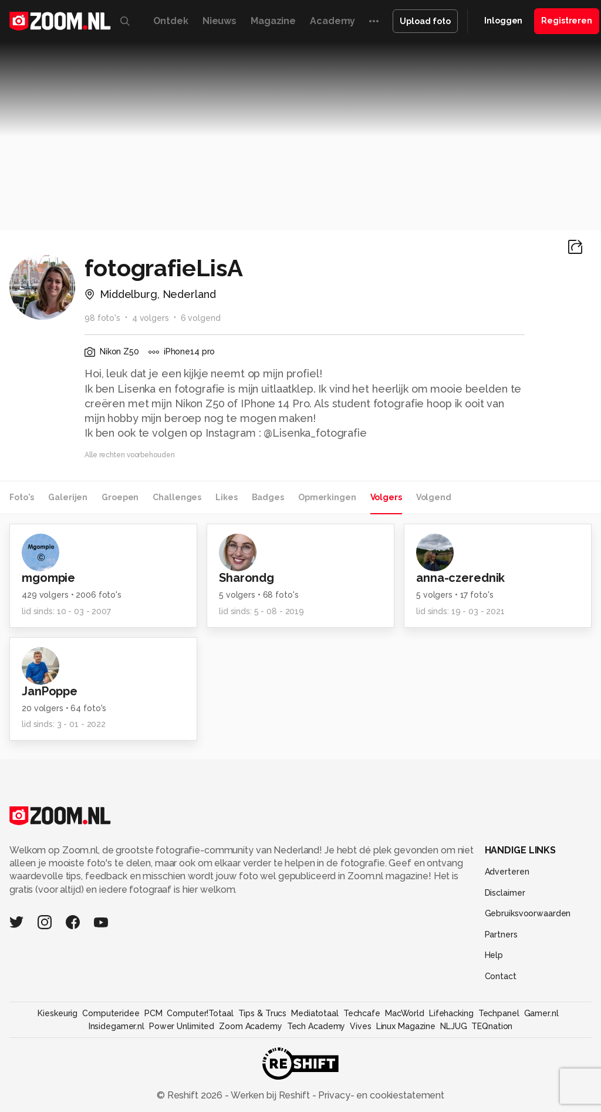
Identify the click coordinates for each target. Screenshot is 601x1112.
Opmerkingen (327, 497)
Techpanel (498, 1013)
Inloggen (503, 20)
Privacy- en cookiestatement (380, 1095)
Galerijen (67, 497)
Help (494, 955)
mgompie (48, 578)
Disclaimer (505, 892)
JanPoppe (49, 691)
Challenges (177, 497)
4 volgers (150, 318)
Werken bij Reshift (270, 1095)
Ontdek (170, 20)
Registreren (566, 20)
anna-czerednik (460, 578)
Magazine (273, 20)
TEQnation (491, 1026)
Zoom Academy (250, 1026)
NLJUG (453, 1026)
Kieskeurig (57, 1013)
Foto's (21, 497)
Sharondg (246, 578)
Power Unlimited (181, 1026)
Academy (332, 20)
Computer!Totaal (200, 1013)
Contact (500, 976)
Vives (360, 1026)
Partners (501, 934)
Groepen (120, 497)
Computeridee (111, 1013)
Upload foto (425, 21)
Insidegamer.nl (116, 1026)
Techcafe (361, 1013)
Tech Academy (316, 1026)
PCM (153, 1013)
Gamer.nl (541, 1013)
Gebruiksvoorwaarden (528, 913)
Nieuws (219, 20)
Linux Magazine (405, 1026)
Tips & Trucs (262, 1013)
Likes (226, 497)
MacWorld (404, 1013)
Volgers (386, 497)
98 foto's (102, 318)
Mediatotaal (315, 1013)
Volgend (433, 497)
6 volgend (201, 318)
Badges (268, 497)
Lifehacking (451, 1013)
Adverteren (507, 871)
